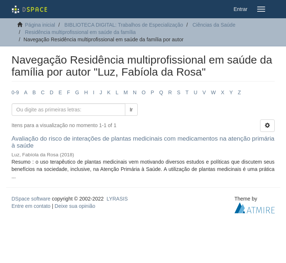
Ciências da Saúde (214, 25)
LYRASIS (117, 199)
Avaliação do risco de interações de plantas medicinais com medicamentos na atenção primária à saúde (143, 142)
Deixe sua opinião (75, 206)
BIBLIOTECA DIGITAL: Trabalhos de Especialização (123, 25)
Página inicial (40, 25)
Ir (131, 110)
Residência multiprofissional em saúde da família (80, 32)
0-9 (15, 92)
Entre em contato (31, 206)
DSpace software (31, 199)
